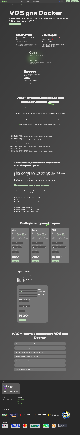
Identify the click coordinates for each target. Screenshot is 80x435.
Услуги (18, 401)
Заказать (15, 261)
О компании (19, 403)
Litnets (10, 4)
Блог (28, 1)
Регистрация (74, 1)
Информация (36, 1)
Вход (68, 1)
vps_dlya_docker (23, 4)
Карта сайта (20, 405)
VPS (22, 1)
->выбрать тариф (15, 24)
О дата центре (20, 399)
